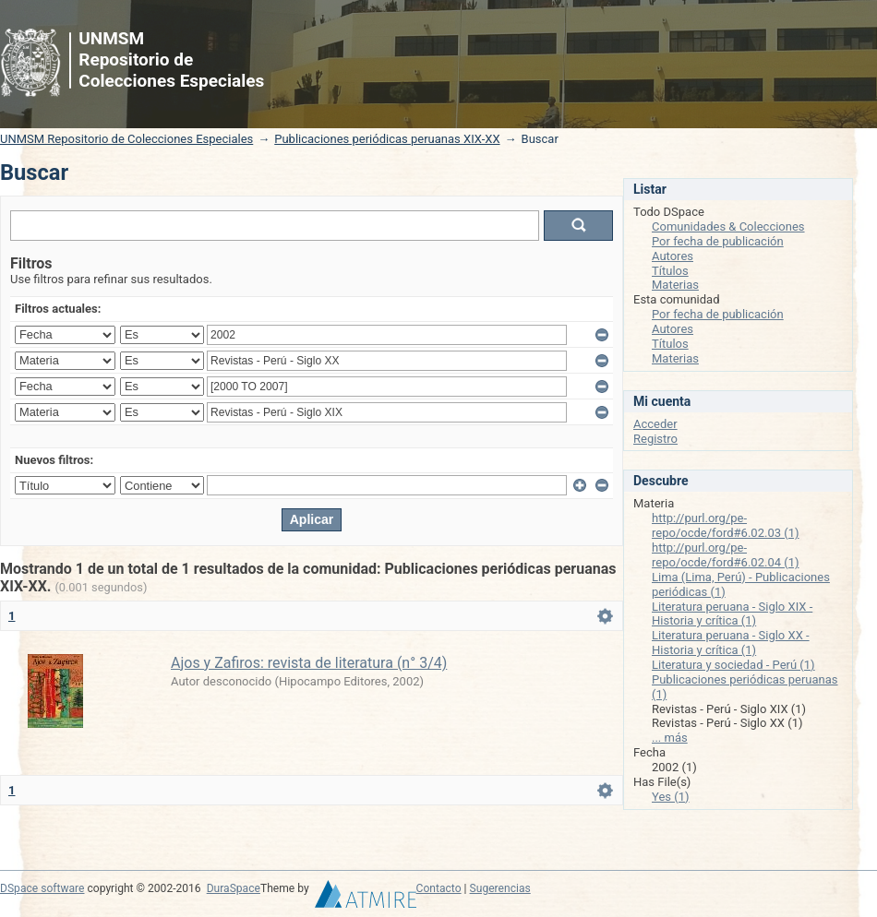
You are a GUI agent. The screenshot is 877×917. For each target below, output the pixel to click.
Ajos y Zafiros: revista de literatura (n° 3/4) (309, 663)
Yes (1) (671, 797)
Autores (672, 256)
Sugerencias (500, 888)
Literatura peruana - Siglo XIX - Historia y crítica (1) (732, 614)
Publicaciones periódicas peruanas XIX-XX (386, 139)
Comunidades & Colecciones (728, 226)
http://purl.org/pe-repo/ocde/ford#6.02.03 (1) (725, 525)
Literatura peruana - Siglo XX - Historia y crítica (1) (731, 642)
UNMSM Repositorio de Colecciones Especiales (126, 139)
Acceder (655, 424)
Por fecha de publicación (718, 241)
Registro (655, 439)
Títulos (670, 271)
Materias (675, 285)
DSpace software (42, 888)
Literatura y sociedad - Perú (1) (733, 665)
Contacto (439, 888)
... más (670, 737)
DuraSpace (233, 888)
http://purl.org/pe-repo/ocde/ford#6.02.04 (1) (725, 555)
